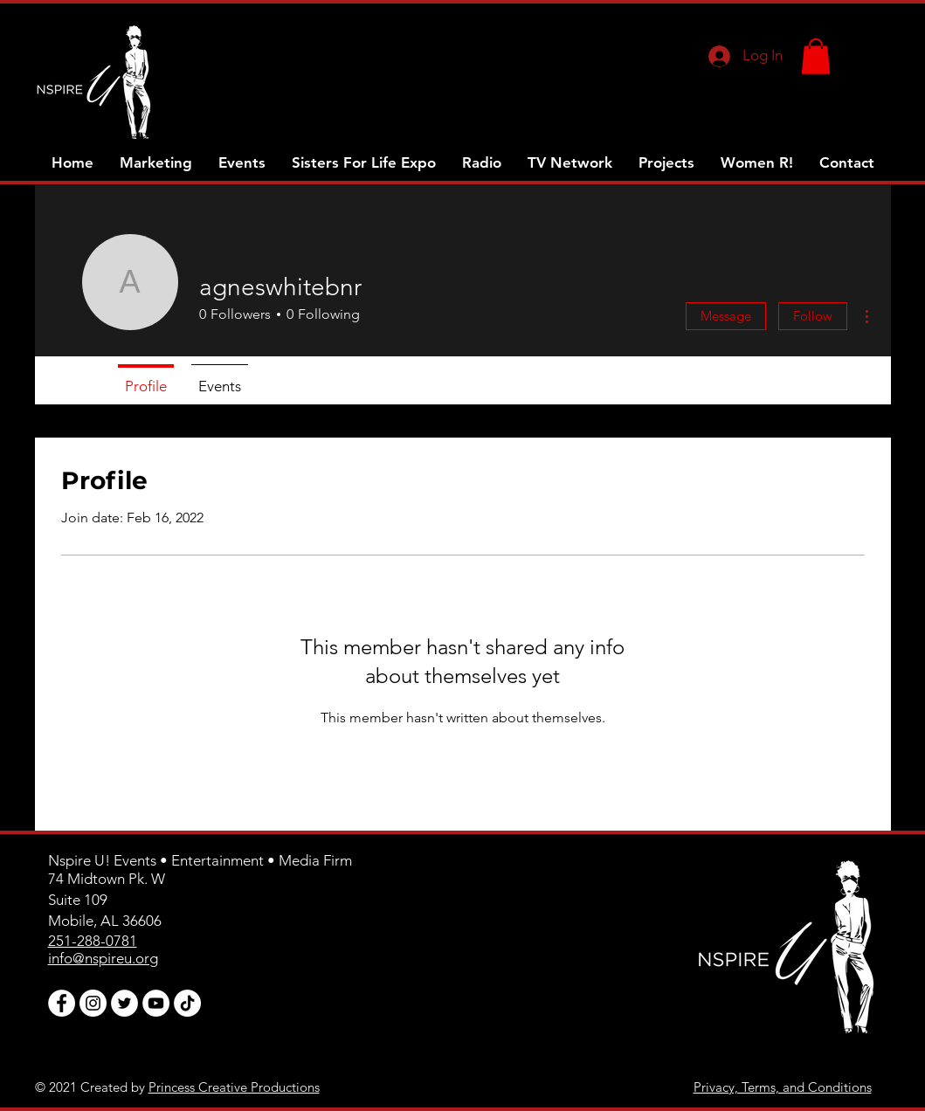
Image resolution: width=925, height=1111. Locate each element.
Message (726, 315)
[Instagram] (93, 1003)
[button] (816, 56)
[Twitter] (124, 1003)
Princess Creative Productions (234, 1087)
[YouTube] (155, 1003)
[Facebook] (61, 1003)
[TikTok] (187, 1003)
